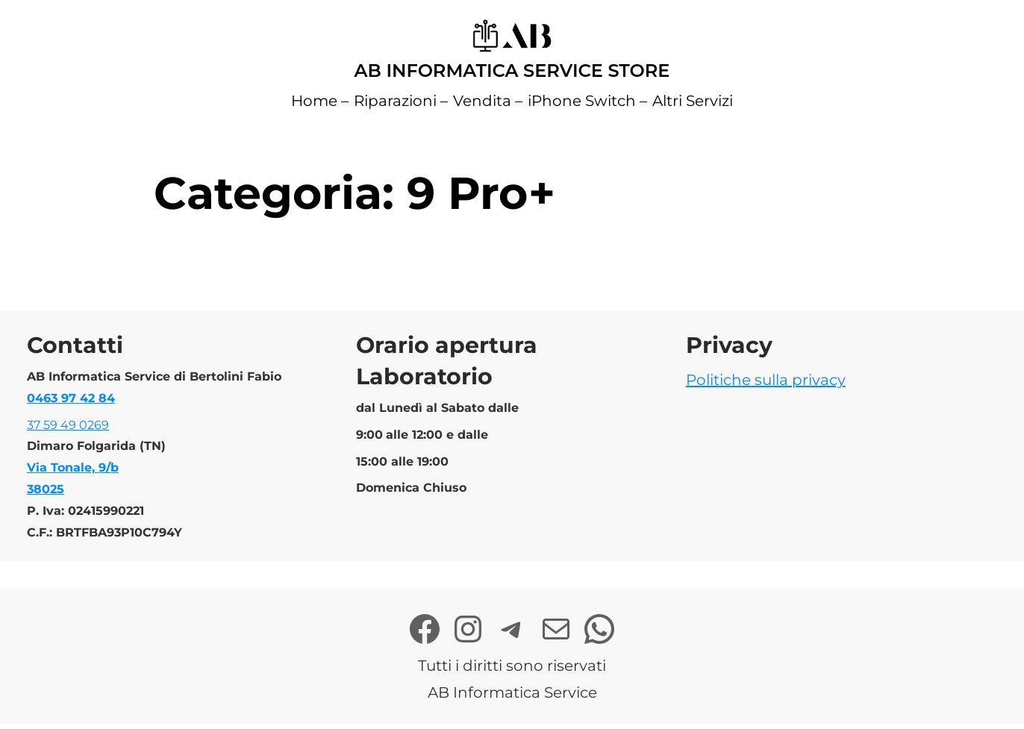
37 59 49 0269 (68, 425)
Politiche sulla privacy (766, 380)
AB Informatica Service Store (512, 70)
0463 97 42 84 (71, 398)
